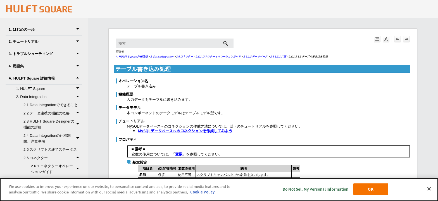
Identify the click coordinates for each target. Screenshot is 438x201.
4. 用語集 (45, 66)
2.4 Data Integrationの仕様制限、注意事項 (52, 138)
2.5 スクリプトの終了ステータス (50, 149)
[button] (78, 29)
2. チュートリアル (45, 42)
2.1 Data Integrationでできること (50, 105)
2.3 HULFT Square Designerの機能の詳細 (52, 124)
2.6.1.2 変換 (60, 188)
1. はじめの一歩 (45, 29)
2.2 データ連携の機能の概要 (52, 113)
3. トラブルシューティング (45, 54)
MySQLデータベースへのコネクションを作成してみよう (185, 130)
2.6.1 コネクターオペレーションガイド (56, 169)
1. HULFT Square (49, 89)
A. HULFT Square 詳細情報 (45, 78)
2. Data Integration (49, 97)
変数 (179, 154)
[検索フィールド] (174, 43)
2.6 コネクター (52, 158)
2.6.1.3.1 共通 (278, 56)
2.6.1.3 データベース (255, 56)
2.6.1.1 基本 (60, 180)
